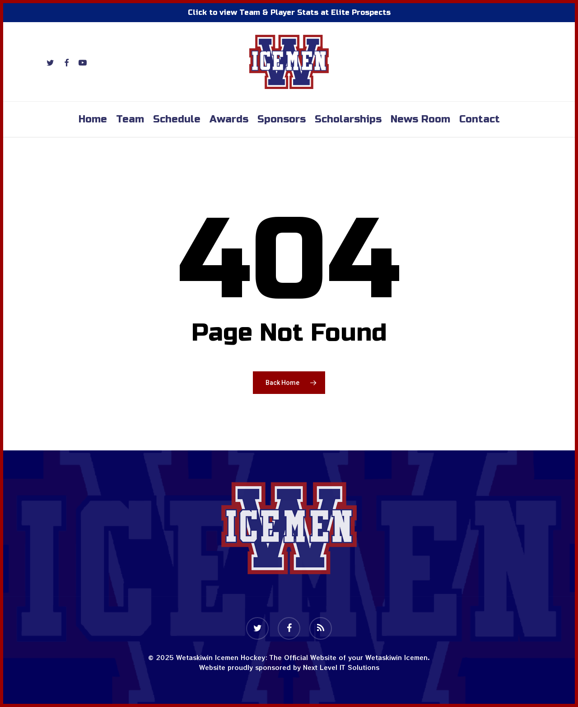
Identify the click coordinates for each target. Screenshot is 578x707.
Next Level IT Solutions (341, 667)
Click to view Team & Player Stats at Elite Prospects (289, 12)
